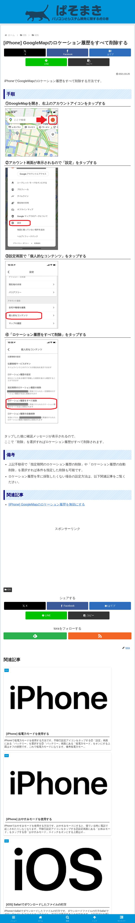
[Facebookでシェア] (67, 52)
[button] (89, 62)
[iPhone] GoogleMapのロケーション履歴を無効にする (46, 504)
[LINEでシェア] (46, 62)
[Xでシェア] (25, 52)
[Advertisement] (67, 556)
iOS (8, 589)
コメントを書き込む (68, 878)
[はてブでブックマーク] (110, 52)
